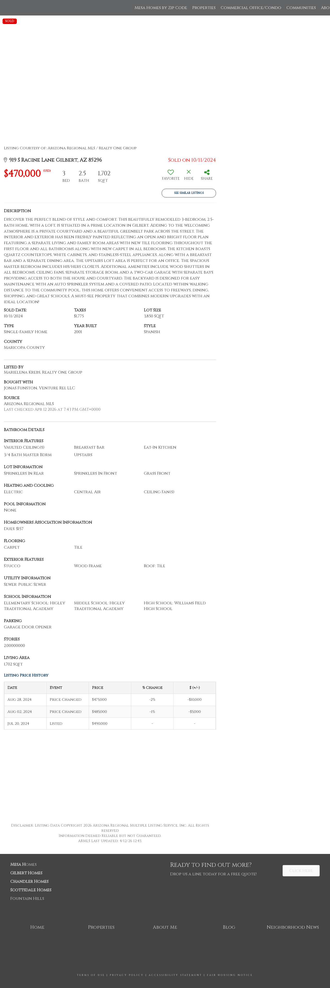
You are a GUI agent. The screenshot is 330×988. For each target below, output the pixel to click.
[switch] (171, 177)
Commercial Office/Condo (251, 8)
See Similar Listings (189, 193)
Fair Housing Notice (230, 975)
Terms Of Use (91, 975)
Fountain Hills (27, 898)
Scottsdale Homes (30, 890)
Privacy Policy (127, 975)
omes (23, 864)
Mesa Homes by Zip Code (161, 8)
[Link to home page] (6, 7)
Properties (204, 8)
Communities (301, 8)
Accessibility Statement (175, 975)
